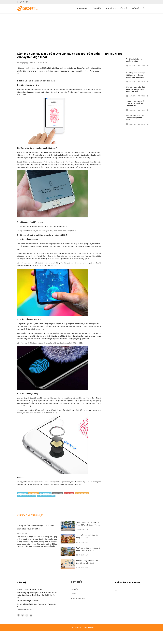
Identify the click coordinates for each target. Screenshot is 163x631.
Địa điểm (111, 8)
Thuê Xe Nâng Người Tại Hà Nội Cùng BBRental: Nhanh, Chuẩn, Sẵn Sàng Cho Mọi (88, 525)
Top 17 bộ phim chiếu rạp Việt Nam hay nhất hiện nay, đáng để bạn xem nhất (135, 75)
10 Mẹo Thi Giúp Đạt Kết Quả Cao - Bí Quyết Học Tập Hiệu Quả (135, 104)
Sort (116, 591)
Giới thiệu (74, 589)
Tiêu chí (123, 8)
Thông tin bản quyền (78, 599)
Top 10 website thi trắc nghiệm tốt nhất (134, 60)
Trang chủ (82, 8)
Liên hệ (135, 8)
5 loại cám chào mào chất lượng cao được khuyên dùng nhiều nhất (135, 90)
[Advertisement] (81, 29)
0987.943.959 (28, 610)
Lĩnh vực (98, 8)
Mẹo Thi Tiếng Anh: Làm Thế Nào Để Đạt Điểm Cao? (135, 118)
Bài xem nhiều (113, 54)
